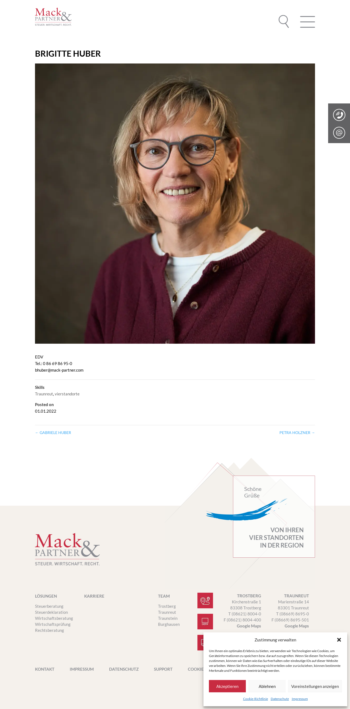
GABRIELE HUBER (53, 432)
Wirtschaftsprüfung (53, 624)
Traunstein (167, 618)
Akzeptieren (227, 686)
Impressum (300, 699)
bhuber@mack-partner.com (59, 369)
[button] (339, 640)
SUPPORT (163, 669)
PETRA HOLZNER (297, 432)
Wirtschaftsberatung (54, 618)
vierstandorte (67, 393)
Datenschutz (280, 699)
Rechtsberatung (49, 630)
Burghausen (169, 624)
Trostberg (167, 606)
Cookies (197, 669)
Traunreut (44, 393)
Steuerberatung (49, 606)
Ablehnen (267, 686)
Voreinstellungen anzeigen (315, 686)
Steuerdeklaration (51, 612)
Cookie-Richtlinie (255, 699)
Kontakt (44, 669)
